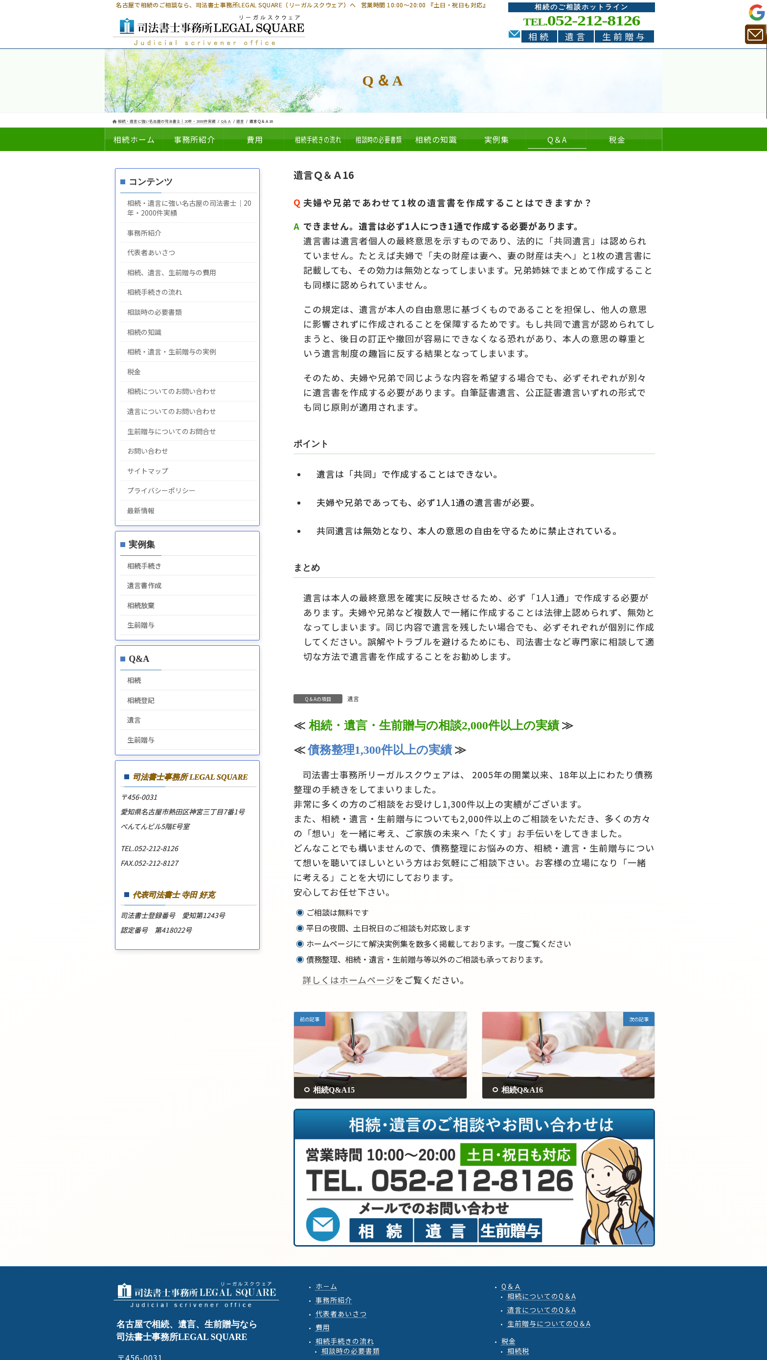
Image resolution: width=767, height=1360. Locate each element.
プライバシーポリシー (161, 490)
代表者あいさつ (151, 252)
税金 (134, 371)
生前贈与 (624, 36)
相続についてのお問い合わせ (171, 391)
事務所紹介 (144, 233)
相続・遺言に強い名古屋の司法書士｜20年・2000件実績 (189, 208)
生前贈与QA (549, 1323)
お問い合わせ (147, 451)
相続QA (541, 1296)
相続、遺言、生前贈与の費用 (171, 272)
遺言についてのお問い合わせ (171, 411)
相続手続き (144, 565)
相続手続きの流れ (154, 292)
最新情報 (141, 510)
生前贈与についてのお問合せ (171, 431)
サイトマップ (147, 471)
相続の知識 (144, 332)
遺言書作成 (144, 585)
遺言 (576, 36)
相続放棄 (141, 605)
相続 (539, 36)
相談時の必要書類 (154, 312)
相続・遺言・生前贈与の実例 (171, 351)
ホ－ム (327, 1286)
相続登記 (141, 700)
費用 (323, 1327)
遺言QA (541, 1310)
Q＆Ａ (511, 1286)
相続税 (518, 1351)
